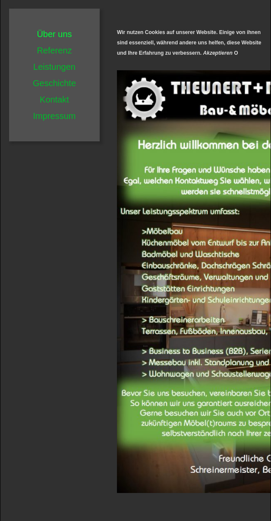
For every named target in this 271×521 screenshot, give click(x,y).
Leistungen (54, 67)
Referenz (54, 50)
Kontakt (54, 99)
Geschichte (54, 83)
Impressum (54, 116)
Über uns (54, 34)
